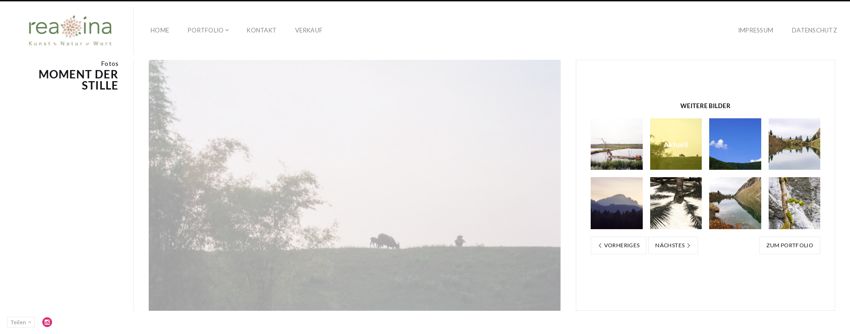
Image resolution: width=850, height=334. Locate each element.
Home (160, 30)
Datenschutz (814, 30)
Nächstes (673, 245)
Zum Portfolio (789, 245)
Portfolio (206, 30)
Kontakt (262, 30)
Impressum (755, 30)
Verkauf (309, 30)
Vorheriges (618, 245)
